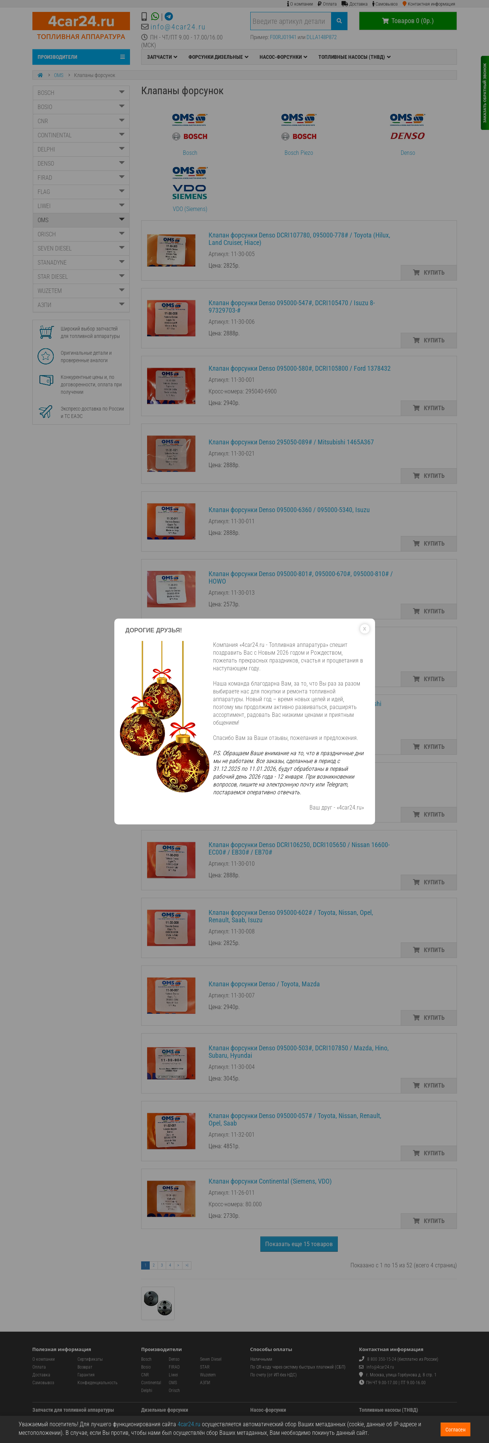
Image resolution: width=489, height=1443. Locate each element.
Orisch (174, 1390)
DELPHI (81, 149)
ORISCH (81, 234)
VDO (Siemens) (190, 188)
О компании (43, 1359)
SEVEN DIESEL (81, 248)
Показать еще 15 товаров (299, 1244)
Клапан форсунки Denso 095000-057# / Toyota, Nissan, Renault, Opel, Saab (295, 1119)
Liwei (173, 1374)
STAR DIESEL (81, 276)
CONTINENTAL (81, 135)
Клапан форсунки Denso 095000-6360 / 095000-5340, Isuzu (289, 510)
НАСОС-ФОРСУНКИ (283, 57)
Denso (407, 132)
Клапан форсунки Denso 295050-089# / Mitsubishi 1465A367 (291, 442)
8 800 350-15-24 (381, 1359)
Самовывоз (43, 1382)
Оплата (39, 1367)
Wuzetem (208, 1374)
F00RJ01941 (283, 37)
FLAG (81, 191)
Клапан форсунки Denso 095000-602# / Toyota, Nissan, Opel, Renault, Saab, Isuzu (291, 916)
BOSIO (81, 107)
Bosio (146, 1367)
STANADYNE (81, 262)
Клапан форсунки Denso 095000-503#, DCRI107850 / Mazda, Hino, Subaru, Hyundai (299, 1051)
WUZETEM (81, 290)
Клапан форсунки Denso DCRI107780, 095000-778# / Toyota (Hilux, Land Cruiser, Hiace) (299, 238)
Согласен (455, 1430)
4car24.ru (189, 1424)
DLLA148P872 (322, 37)
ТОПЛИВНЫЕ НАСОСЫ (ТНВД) (354, 57)
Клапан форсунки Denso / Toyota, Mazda (264, 984)
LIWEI (81, 206)
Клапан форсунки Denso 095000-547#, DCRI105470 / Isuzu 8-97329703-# (292, 306)
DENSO (81, 163)
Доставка (41, 1374)
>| (186, 1265)
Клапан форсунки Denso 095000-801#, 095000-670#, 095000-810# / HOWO (301, 577)
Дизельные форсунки (164, 1410)
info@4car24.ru (178, 26)
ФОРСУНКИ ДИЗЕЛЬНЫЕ (218, 57)
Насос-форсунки (268, 1410)
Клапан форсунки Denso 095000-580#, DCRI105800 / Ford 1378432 (300, 368)
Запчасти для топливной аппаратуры (73, 1410)
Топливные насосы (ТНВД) (388, 1410)
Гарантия (86, 1374)
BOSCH (81, 92)
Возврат (84, 1367)
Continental (151, 1382)
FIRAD (81, 177)
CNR (81, 121)
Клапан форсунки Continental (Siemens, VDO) (270, 1181)
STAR (205, 1367)
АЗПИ (81, 305)
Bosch (190, 132)
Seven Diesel (211, 1359)
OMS (58, 75)
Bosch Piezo (299, 132)
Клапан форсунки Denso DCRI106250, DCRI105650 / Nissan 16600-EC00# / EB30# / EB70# (299, 848)
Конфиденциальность (97, 1382)
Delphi (146, 1390)
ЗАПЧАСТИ (162, 57)
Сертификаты (90, 1359)
